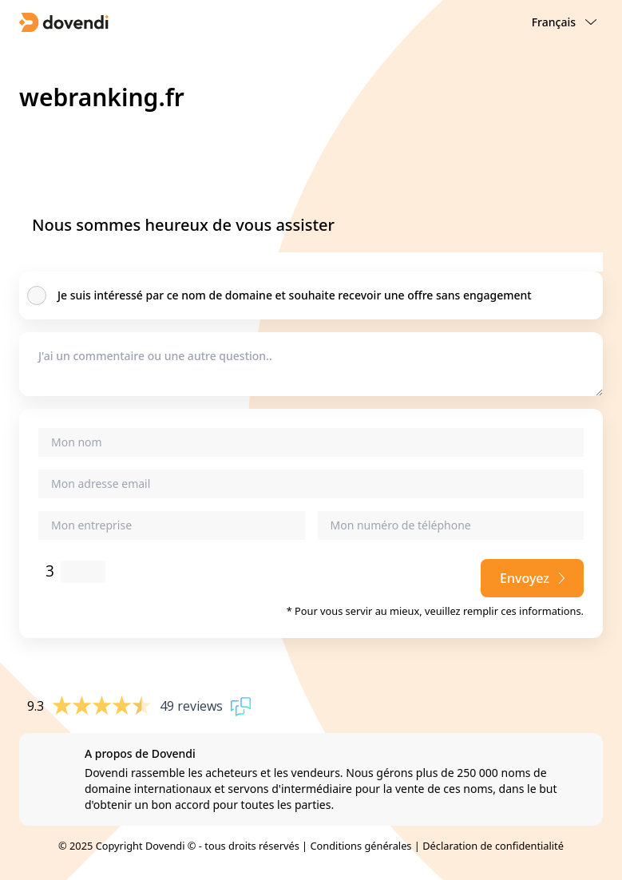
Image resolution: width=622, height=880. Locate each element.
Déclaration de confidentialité (493, 845)
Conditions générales (360, 845)
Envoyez (532, 578)
